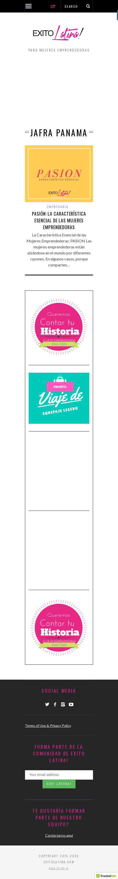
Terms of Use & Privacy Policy (48, 725)
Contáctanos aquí (59, 835)
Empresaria (57, 207)
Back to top (59, 868)
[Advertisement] (59, 88)
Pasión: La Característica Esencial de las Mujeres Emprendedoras (59, 220)
